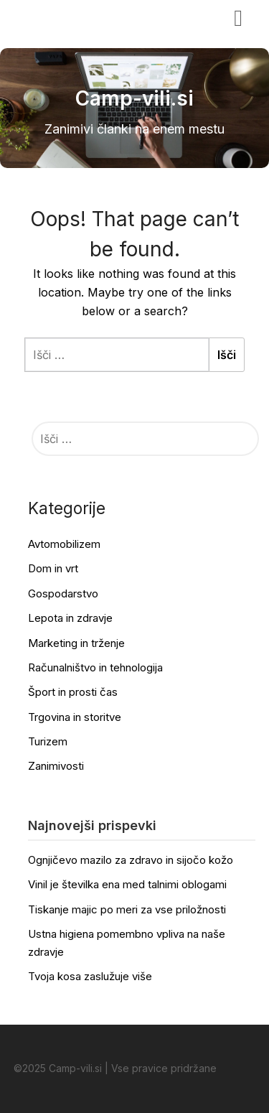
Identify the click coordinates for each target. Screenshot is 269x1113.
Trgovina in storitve (74, 717)
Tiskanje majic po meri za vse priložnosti (127, 909)
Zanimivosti (56, 766)
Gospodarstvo (63, 593)
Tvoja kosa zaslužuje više (90, 976)
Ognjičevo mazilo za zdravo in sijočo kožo (130, 860)
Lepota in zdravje (70, 618)
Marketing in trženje (76, 643)
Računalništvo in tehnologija (95, 667)
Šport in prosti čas (73, 692)
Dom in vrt (53, 568)
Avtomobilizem (64, 544)
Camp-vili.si (58, 16)
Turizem (47, 741)
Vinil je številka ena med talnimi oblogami (127, 884)
